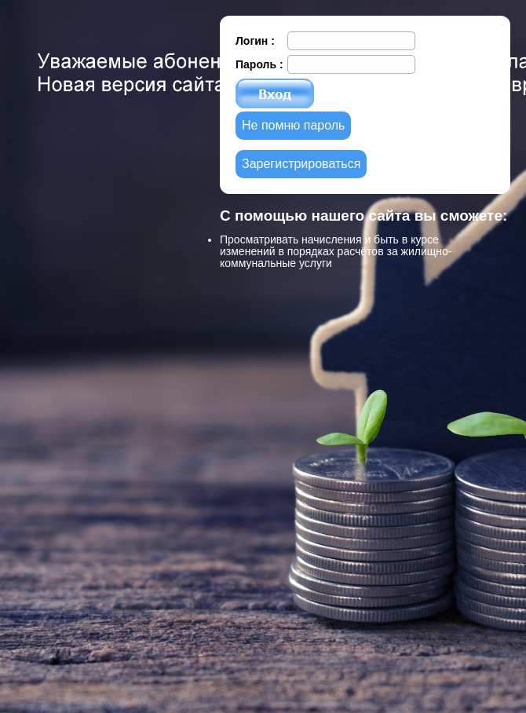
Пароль (257, 64)
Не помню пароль (293, 125)
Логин (253, 41)
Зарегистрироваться (301, 163)
